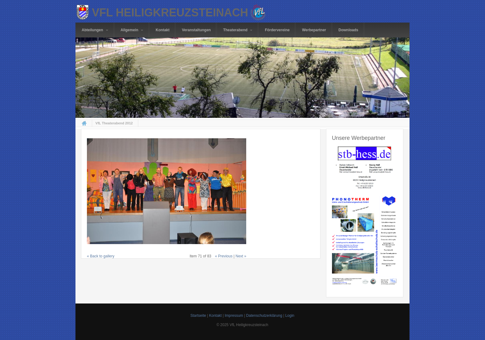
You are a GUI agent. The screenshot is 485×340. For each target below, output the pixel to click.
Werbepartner (314, 30)
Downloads (348, 30)
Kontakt (163, 30)
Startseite (198, 315)
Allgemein (132, 30)
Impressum (234, 315)
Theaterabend (237, 30)
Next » (241, 256)
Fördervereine (277, 30)
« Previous (224, 256)
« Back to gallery (100, 256)
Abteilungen (95, 30)
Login (289, 315)
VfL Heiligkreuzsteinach (170, 12)
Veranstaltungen (196, 30)
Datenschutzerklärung (264, 315)
